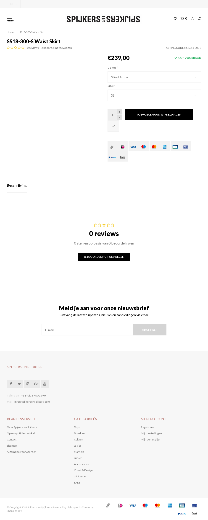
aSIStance (80, 476)
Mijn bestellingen (151, 433)
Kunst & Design (83, 470)
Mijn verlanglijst (150, 439)
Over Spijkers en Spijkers (22, 427)
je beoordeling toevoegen (56, 47)
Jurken (78, 458)
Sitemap (12, 445)
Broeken (79, 433)
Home (10, 32)
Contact (11, 439)
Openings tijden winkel (21, 433)
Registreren (148, 427)
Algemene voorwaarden (22, 451)
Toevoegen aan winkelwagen (158, 114)
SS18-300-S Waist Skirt (33, 32)
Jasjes (78, 445)
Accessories (81, 464)
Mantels (79, 451)
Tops (77, 427)
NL (14, 4)
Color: (112, 67)
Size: (111, 86)
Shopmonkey (14, 510)
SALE (77, 482)
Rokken (78, 439)
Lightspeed (73, 507)
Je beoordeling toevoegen (104, 256)
